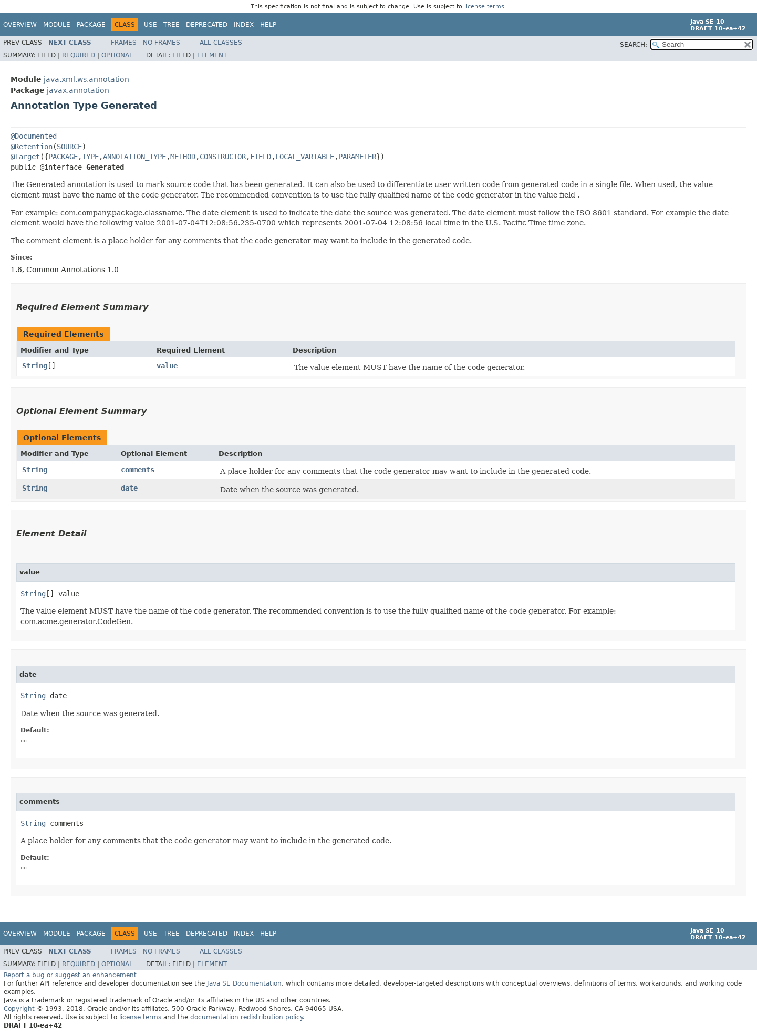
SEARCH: (633, 44)
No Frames (161, 42)
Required (78, 55)
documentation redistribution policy (246, 1017)
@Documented (34, 136)
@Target (25, 156)
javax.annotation (78, 90)
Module (56, 24)
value (167, 365)
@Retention (32, 146)
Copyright (19, 1008)
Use (150, 24)
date (129, 488)
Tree (171, 24)
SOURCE (69, 146)
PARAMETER (357, 156)
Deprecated (206, 24)
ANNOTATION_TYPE (134, 156)
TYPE (90, 156)
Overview (20, 24)
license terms (484, 6)
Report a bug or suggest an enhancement (70, 975)
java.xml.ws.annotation (86, 79)
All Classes (221, 42)
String (34, 365)
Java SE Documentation (244, 983)
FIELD (260, 156)
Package (91, 24)
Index (244, 24)
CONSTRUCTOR (223, 156)
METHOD (182, 156)
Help (268, 24)
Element (212, 55)
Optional (117, 55)
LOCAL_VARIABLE (304, 156)
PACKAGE (63, 156)
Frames (124, 42)
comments (137, 469)
